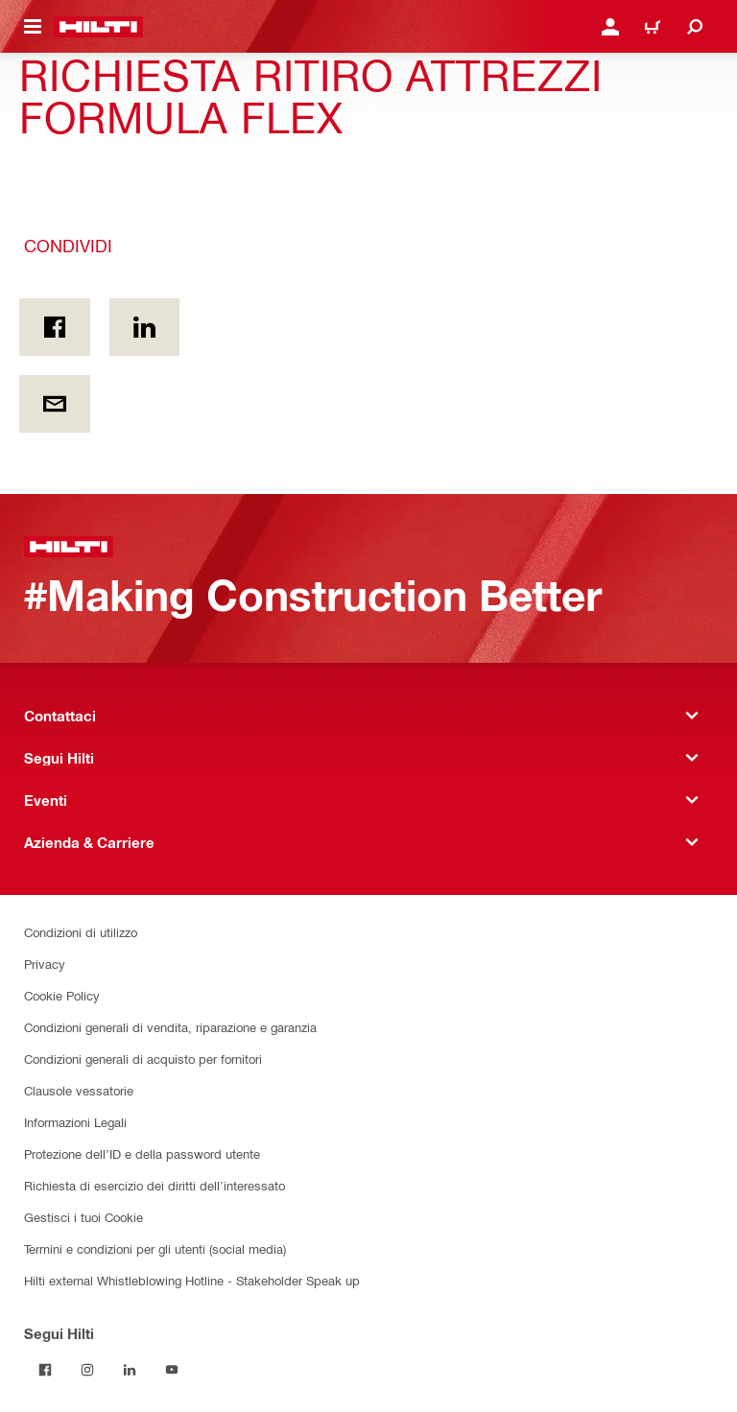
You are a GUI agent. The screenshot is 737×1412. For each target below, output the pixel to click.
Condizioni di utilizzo (80, 932)
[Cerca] (695, 27)
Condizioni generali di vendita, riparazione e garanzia (170, 1027)
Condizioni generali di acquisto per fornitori (143, 1058)
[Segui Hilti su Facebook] (45, 1370)
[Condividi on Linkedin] (144, 327)
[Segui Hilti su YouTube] (172, 1370)
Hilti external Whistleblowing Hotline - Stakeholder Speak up (192, 1280)
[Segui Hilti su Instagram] (87, 1370)
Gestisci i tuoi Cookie (83, 1217)
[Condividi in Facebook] (54, 327)
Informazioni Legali (75, 1122)
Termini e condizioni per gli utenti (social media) (155, 1248)
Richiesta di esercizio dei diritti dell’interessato (154, 1185)
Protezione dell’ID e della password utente (142, 1153)
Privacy (44, 963)
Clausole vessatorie (78, 1090)
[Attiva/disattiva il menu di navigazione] (33, 27)
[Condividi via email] (54, 404)
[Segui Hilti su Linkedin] (129, 1370)
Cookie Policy (62, 995)
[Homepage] (98, 26)
